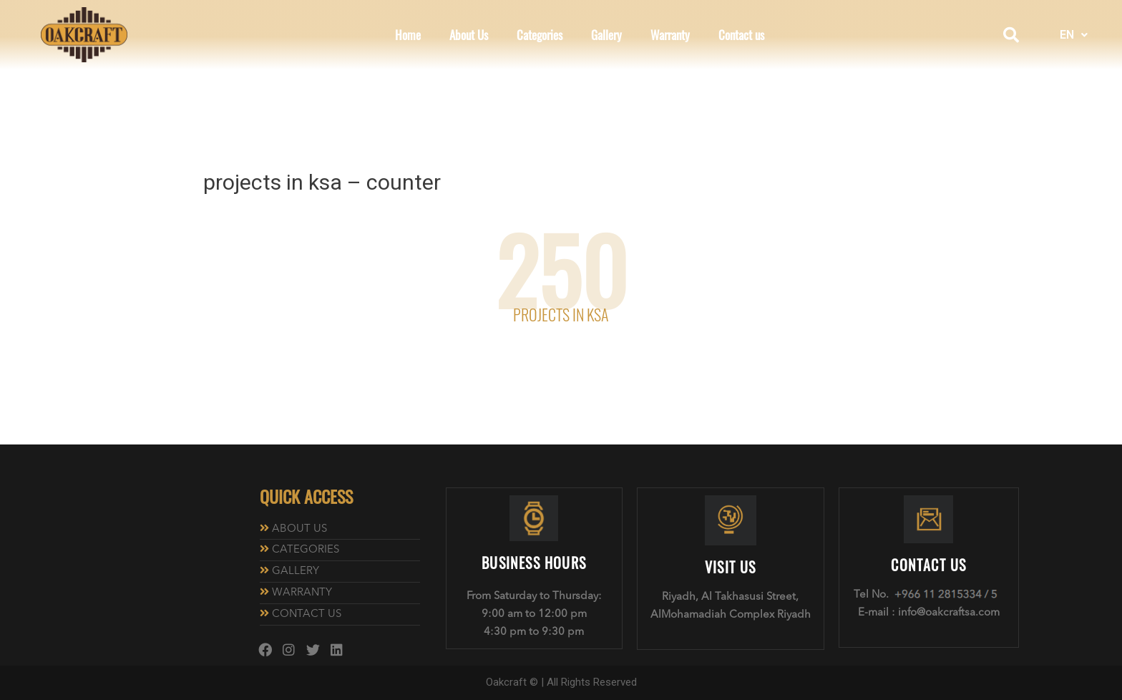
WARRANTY (302, 593)
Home (408, 35)
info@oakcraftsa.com (949, 613)
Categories (539, 35)
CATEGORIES (305, 550)
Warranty (670, 35)
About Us (468, 35)
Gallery (606, 35)
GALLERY (295, 571)
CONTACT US (306, 614)
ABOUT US (299, 529)
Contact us (741, 35)
